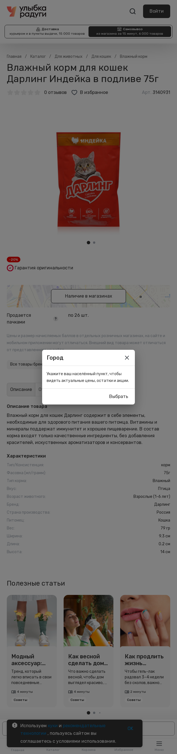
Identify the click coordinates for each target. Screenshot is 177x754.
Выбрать (118, 396)
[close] (127, 357)
